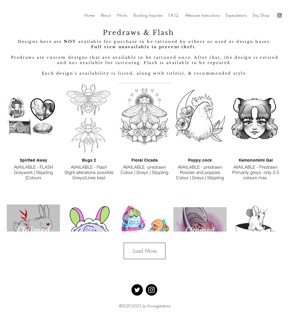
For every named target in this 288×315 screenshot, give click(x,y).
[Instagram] (279, 15)
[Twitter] (137, 290)
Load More (145, 250)
